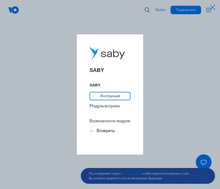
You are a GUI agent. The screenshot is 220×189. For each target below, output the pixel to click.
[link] (110, 96)
